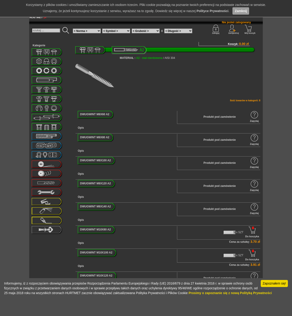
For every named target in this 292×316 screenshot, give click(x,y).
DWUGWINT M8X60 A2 (94, 114)
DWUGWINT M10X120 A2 (96, 275)
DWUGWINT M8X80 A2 (94, 137)
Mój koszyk (250, 29)
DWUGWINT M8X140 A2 (95, 206)
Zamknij (241, 11)
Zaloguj (215, 29)
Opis (81, 127)
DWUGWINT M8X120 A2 (95, 183)
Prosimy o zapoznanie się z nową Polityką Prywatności (230, 293)
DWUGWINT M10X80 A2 (95, 229)
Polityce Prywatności (212, 11)
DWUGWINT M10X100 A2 (96, 252)
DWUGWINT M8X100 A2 (95, 160)
